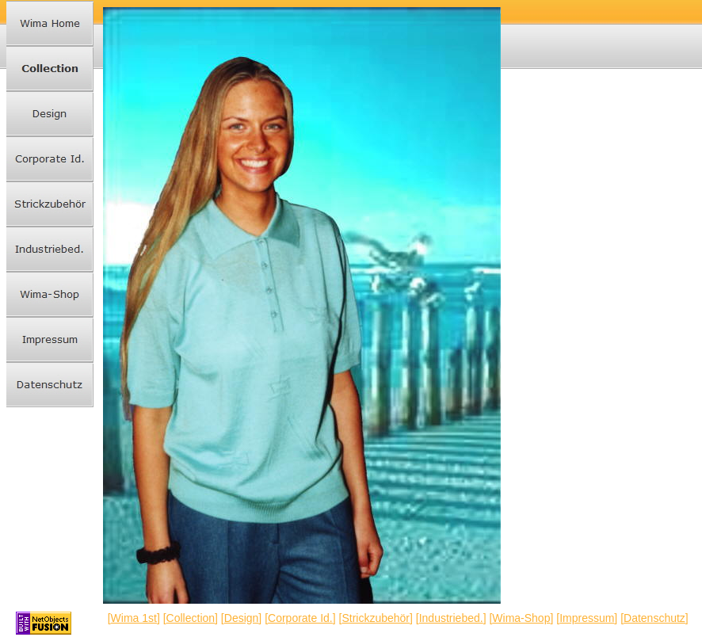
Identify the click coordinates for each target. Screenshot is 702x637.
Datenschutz (654, 618)
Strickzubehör (375, 618)
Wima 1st (134, 618)
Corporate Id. (300, 618)
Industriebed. (451, 618)
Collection (190, 618)
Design (241, 618)
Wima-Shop (521, 618)
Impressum (586, 618)
